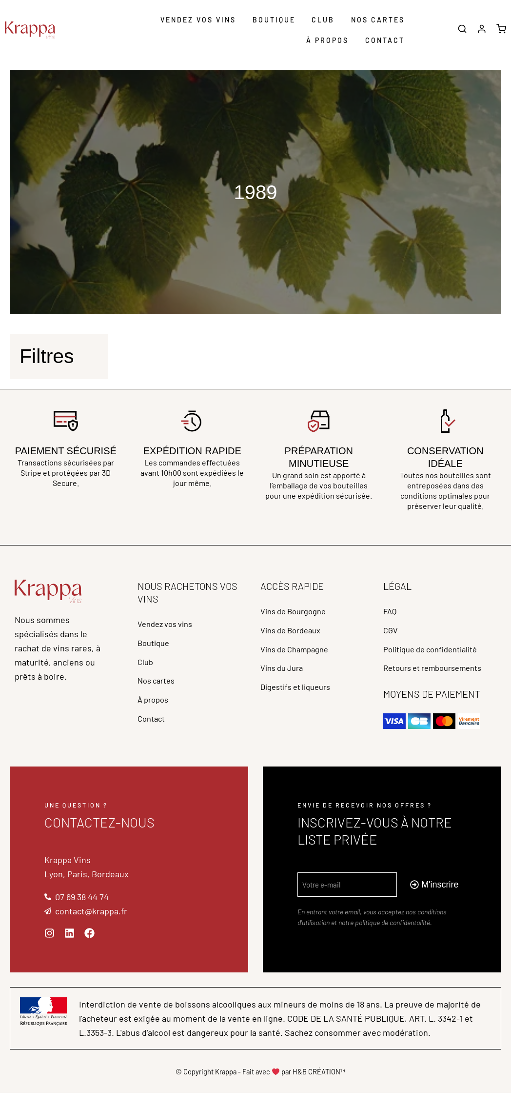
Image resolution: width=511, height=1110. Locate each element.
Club (323, 20)
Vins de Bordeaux (294, 635)
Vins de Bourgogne (297, 613)
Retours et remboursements (438, 680)
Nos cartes (378, 20)
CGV (391, 635)
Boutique (274, 20)
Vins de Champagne (298, 658)
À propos (327, 40)
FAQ (390, 613)
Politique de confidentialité (436, 658)
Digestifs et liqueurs (299, 703)
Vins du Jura (284, 680)
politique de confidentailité (392, 939)
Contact (385, 40)
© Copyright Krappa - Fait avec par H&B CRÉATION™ (261, 1088)
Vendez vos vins (198, 20)
